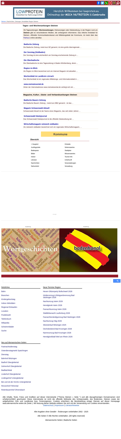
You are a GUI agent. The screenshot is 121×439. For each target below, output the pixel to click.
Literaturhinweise (72, 405)
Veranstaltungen (70, 163)
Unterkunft (68, 160)
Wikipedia (5, 323)
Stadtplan (68, 150)
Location (4, 311)
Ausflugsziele (35, 147)
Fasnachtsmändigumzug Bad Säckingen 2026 (61, 317)
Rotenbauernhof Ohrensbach (13, 390)
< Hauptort (34, 144)
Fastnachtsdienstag (9, 347)
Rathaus (26, 38)
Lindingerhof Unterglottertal (12, 378)
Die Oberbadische (31, 60)
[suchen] (56, 281)
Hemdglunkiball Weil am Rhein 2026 (57, 337)
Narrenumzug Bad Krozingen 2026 (57, 333)
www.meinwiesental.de (34, 84)
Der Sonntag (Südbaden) (34, 52)
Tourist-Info (68, 157)
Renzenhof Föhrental (9, 386)
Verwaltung (68, 166)
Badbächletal (6, 370)
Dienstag (4, 354)
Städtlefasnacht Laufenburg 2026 (56, 313)
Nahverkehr (35, 166)
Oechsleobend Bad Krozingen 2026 (57, 329)
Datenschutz (48, 405)
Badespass (35, 150)
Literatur (34, 160)
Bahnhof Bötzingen (9, 358)
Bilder (33, 154)
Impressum (59, 405)
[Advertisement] (60, 192)
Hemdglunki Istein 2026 (52, 305)
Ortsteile (68, 144)
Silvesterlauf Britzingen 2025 (54, 325)
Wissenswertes (70, 154)
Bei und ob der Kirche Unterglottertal (16, 382)
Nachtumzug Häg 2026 (52, 321)
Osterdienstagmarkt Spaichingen (14, 350)
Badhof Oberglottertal (10, 362)
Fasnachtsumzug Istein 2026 (54, 309)
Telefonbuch (6, 319)
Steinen (3, 21)
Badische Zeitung (31, 44)
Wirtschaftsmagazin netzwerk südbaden (41, 124)
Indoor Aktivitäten (8, 303)
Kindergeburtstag (8, 299)
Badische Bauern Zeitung (35, 100)
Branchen (5, 295)
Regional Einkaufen (9, 307)
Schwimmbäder (7, 327)
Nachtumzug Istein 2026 (53, 301)
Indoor (33, 157)
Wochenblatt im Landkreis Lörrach (39, 76)
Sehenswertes (70, 147)
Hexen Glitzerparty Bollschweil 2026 (57, 291)
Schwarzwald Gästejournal (35, 116)
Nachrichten (35, 163)
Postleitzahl (6, 315)
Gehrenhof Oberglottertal (11, 366)
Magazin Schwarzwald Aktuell (36, 108)
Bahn (3, 291)
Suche (4, 331)
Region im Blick (30, 68)
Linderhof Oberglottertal (10, 374)
